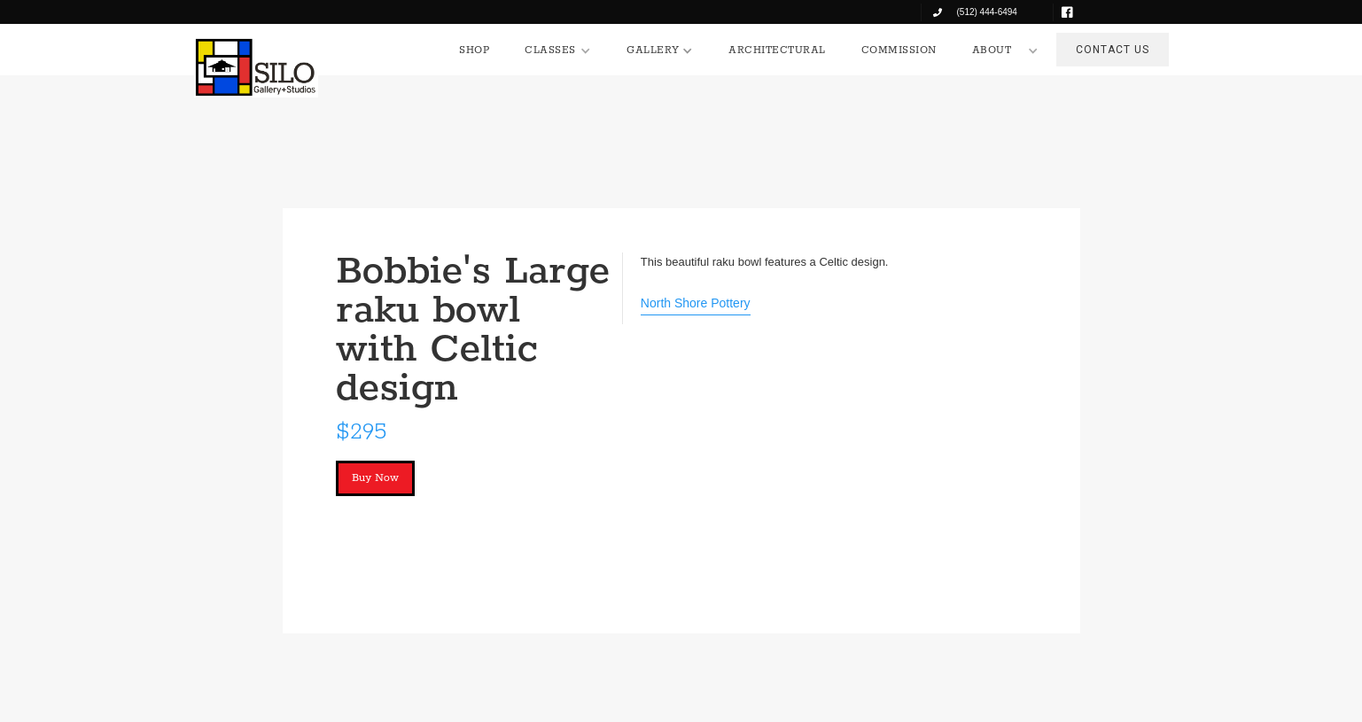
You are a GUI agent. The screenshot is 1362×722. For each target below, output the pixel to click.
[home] (256, 67)
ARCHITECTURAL (777, 50)
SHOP (474, 50)
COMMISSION (899, 50)
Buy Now (375, 478)
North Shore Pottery (696, 303)
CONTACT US (1112, 49)
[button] (558, 50)
